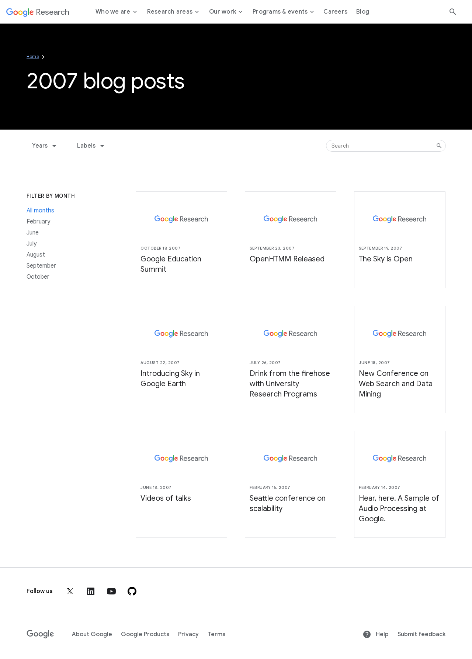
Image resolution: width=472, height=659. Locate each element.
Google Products (145, 634)
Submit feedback (421, 634)
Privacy (188, 634)
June (33, 232)
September (41, 265)
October (38, 277)
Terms (216, 634)
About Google (92, 634)
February (38, 221)
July (32, 243)
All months (40, 210)
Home (33, 56)
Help (375, 634)
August (36, 254)
